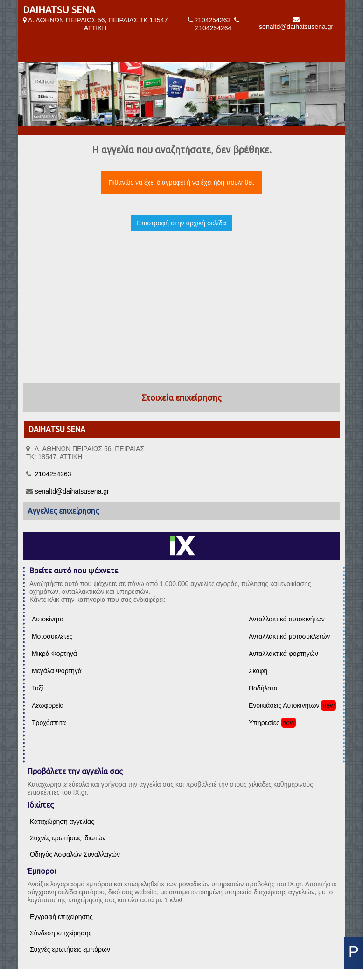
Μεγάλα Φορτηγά (57, 671)
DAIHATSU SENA (59, 9)
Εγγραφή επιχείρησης (61, 916)
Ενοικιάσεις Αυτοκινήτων (284, 705)
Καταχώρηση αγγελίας (62, 821)
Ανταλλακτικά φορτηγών (283, 653)
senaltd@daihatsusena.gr (296, 26)
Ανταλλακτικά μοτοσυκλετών (289, 636)
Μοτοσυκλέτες (52, 636)
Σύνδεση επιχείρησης (60, 933)
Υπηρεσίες (264, 722)
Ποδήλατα (263, 688)
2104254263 (212, 20)
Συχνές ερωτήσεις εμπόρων (70, 949)
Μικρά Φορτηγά (54, 653)
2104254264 (213, 28)
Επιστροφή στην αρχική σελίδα (181, 223)
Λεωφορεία (48, 705)
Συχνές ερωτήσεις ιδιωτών (67, 838)
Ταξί (37, 688)
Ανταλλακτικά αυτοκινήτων (287, 619)
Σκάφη (258, 671)
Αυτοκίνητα (47, 619)
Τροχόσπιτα (49, 722)
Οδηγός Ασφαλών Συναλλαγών (75, 854)
